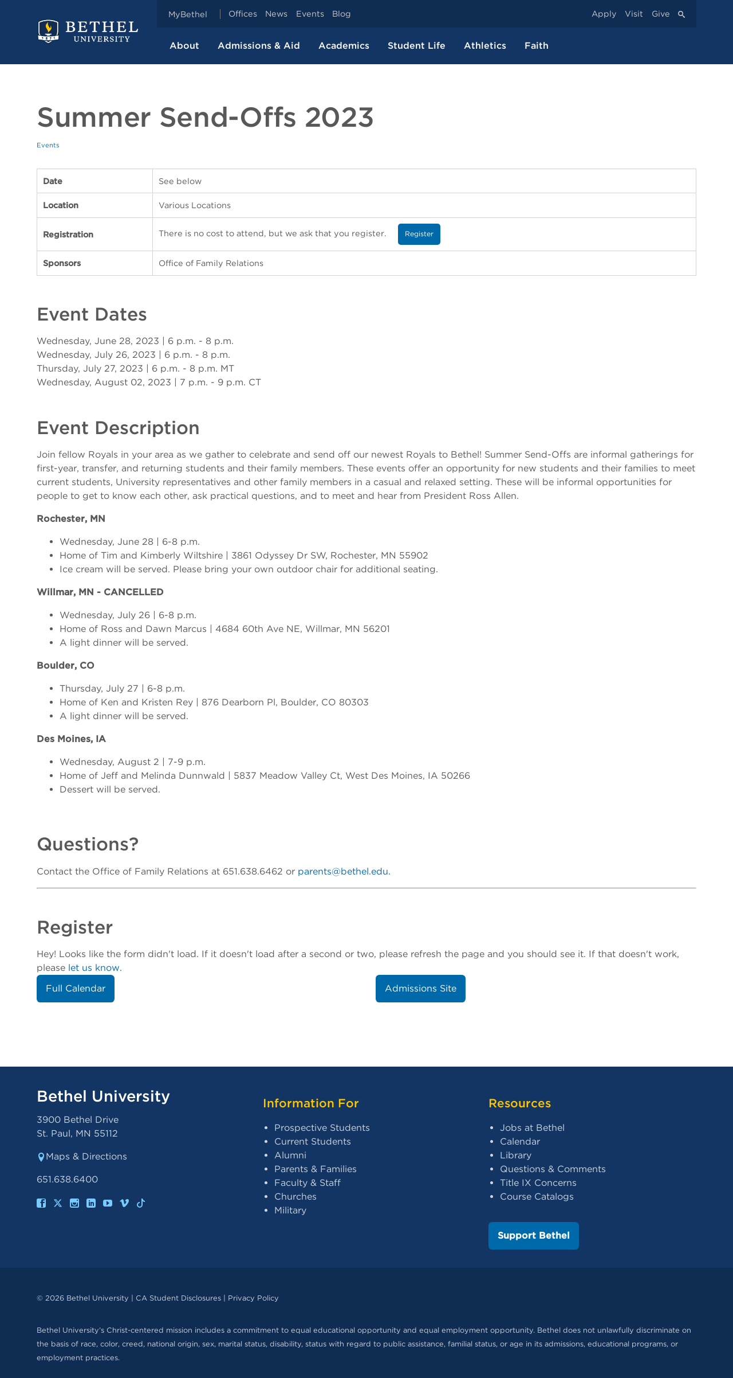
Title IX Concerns (538, 1182)
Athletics (485, 45)
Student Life (417, 45)
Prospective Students (322, 1127)
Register (419, 233)
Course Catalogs (537, 1196)
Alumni (290, 1155)
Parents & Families (315, 1169)
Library (515, 1155)
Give (661, 14)
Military (290, 1210)
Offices (242, 14)
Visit (634, 14)
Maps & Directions (82, 1156)
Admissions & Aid (259, 45)
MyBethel (187, 14)
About (184, 45)
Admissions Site (420, 988)
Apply (604, 14)
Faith (537, 45)
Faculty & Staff (307, 1182)
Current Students (312, 1141)
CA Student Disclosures (178, 1298)
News (276, 14)
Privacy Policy (253, 1298)
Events (310, 14)
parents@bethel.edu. (344, 871)
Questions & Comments (553, 1169)
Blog (341, 14)
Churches (295, 1196)
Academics (343, 45)
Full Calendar (75, 988)
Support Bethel (534, 1235)
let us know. (95, 967)
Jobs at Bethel (532, 1127)
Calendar (520, 1141)
